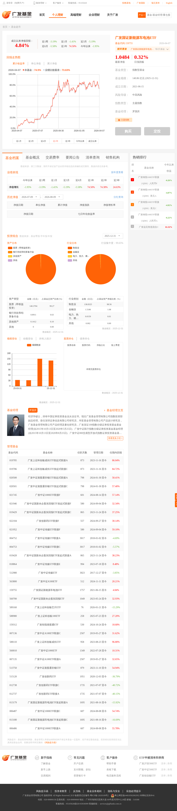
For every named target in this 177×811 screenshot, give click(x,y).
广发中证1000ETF (47, 650)
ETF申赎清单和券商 (151, 757)
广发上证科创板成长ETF (48, 642)
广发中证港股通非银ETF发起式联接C (48, 486)
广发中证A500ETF (47, 581)
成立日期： (122, 86)
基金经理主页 (115, 410)
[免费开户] (19, 3)
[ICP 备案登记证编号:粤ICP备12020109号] (89, 795)
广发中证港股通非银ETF (48, 668)
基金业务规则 (94, 791)
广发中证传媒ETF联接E (47, 564)
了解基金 (45, 763)
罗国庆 (136, 111)
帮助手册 (111, 763)
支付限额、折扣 (82, 769)
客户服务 (57, 3)
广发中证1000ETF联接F (47, 495)
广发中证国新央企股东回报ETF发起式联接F (47, 503)
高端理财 (75, 14)
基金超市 (16, 27)
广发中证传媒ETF (47, 573)
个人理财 (57, 14)
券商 (169, 763)
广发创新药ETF (48, 676)
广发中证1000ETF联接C (47, 711)
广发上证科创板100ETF (47, 616)
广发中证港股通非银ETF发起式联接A (48, 477)
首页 (42, 14)
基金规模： (122, 78)
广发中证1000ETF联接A (47, 728)
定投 (157, 131)
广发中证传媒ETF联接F (47, 529)
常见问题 (79, 757)
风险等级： (122, 94)
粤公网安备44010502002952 (127, 795)
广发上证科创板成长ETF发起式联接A (48, 460)
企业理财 (94, 14)
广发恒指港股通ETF (47, 624)
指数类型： (122, 103)
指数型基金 (138, 70)
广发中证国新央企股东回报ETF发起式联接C (47, 512)
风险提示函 (42, 791)
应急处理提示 (133, 791)
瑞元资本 (155, 3)
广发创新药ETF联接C (47, 685)
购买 (128, 131)
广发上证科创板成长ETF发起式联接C (48, 469)
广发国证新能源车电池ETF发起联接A (48, 702)
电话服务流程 (113, 775)
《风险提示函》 (50, 742)
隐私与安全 (114, 791)
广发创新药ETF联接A (47, 694)
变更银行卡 (80, 775)
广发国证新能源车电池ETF (48, 590)
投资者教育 (61, 791)
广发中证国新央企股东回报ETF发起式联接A (47, 555)
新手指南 (46, 757)
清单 (163, 763)
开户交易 (78, 763)
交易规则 (45, 775)
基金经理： (122, 111)
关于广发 (112, 14)
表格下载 (111, 769)
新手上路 (45, 769)
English (169, 3)
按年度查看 (117, 172)
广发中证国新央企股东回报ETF (47, 598)
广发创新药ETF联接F (47, 521)
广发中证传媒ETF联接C (47, 547)
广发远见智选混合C (149, 227)
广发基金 (17, 15)
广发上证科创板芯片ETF (48, 607)
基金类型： (122, 69)
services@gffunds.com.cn (110, 804)
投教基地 (126, 3)
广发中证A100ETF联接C (47, 633)
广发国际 (141, 3)
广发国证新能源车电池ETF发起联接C (48, 719)
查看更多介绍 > (115, 438)
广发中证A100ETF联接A (48, 659)
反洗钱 (76, 791)
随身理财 (40, 3)
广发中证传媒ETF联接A (47, 538)
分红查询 (118, 197)
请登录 (9, 3)
